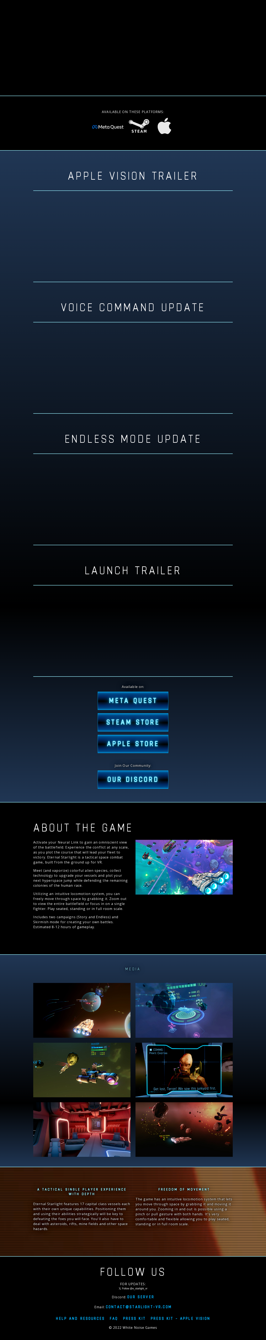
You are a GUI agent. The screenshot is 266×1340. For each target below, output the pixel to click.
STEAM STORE (133, 722)
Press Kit (134, 1318)
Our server (140, 1296)
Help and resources (80, 1318)
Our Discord (133, 780)
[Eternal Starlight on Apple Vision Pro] (164, 128)
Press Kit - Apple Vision (180, 1318)
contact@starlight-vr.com (139, 1306)
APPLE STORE (133, 744)
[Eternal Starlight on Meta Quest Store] (107, 128)
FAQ (114, 1318)
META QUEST (133, 701)
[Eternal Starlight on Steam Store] (139, 127)
